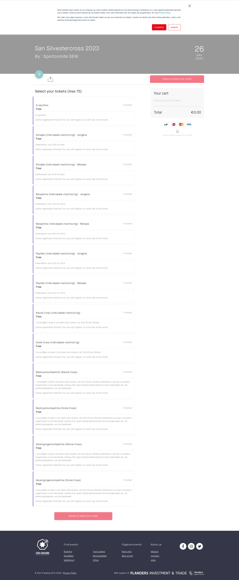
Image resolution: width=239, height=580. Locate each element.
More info (127, 552)
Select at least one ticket (177, 79)
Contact (155, 556)
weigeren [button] (174, 27)
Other (96, 560)
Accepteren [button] (159, 27)
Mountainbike (100, 556)
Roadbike (69, 556)
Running (68, 552)
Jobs (153, 560)
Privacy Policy (164, 13)
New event (127, 556)
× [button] (189, 5)
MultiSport (69, 560)
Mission (155, 552)
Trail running (99, 552)
